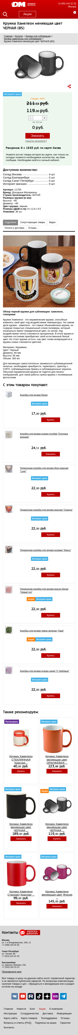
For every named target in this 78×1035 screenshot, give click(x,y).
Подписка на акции (45, 1022)
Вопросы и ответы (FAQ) (17, 1022)
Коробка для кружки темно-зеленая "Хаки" (42, 631)
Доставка (48, 1013)
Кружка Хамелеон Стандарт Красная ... (21, 893)
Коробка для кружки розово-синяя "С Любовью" (44, 671)
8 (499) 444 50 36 (67, 3)
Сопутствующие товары (32, 222)
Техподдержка (49, 1018)
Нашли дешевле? (36, 141)
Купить (50, 419)
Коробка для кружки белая (34, 395)
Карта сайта (10, 1018)
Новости (21, 1008)
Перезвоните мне (11, 971)
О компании (56, 1008)
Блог (32, 1008)
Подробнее (10, 222)
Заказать (37, 135)
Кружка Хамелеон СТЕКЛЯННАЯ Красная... (20, 759)
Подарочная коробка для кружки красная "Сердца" (46, 510)
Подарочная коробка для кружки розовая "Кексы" (45, 550)
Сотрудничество (30, 1013)
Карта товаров (29, 1018)
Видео (52, 222)
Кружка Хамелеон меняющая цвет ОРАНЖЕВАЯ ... (56, 759)
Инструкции (10, 1013)
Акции (27, 14)
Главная (8, 1008)
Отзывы (32, 228)
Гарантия (65, 1022)
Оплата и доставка (14, 228)
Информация (64, 1013)
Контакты (9, 1027)
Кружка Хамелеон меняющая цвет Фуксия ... (57, 895)
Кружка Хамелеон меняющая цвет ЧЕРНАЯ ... (20, 827)
